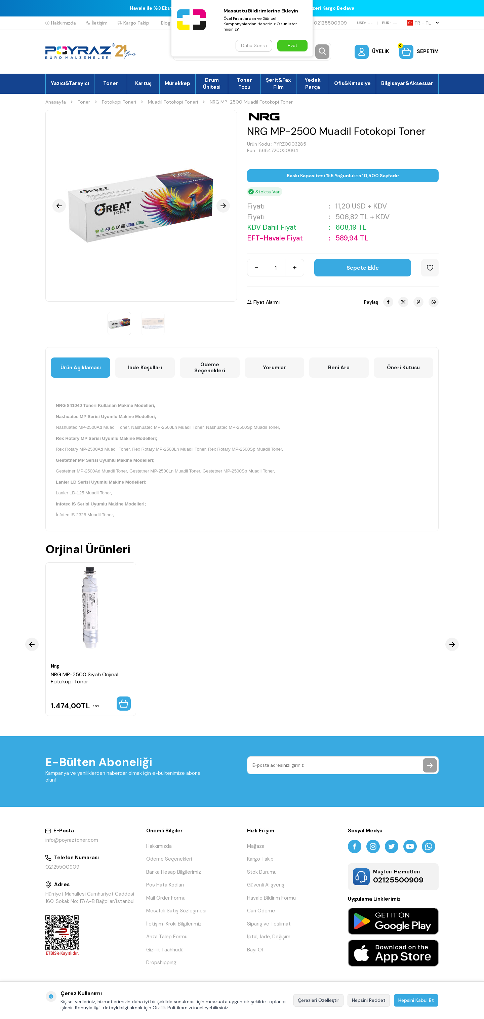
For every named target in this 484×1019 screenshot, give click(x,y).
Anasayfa (55, 102)
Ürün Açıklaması (81, 367)
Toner (110, 83)
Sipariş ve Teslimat (269, 923)
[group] (141, 205)
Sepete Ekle (363, 267)
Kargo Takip (133, 23)
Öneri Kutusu (403, 367)
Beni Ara (339, 367)
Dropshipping (161, 962)
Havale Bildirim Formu (271, 898)
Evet (292, 45)
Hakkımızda (60, 23)
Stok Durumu (262, 872)
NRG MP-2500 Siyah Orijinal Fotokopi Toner (84, 678)
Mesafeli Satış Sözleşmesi (176, 910)
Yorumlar (274, 367)
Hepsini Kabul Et (416, 1000)
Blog (165, 23)
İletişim (97, 23)
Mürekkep (177, 83)
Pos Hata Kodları (165, 884)
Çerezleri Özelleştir (318, 1000)
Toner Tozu (244, 83)
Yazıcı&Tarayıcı (70, 83)
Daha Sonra (254, 45)
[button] (59, 206)
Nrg (55, 666)
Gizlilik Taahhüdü (165, 949)
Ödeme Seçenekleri (209, 367)
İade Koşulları (145, 367)
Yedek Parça (313, 83)
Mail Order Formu (166, 898)
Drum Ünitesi (211, 83)
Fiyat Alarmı (263, 302)
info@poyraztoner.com (71, 840)
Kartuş (143, 83)
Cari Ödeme (261, 910)
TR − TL (423, 23)
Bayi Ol (255, 949)
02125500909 (327, 23)
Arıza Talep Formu (167, 936)
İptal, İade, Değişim (268, 936)
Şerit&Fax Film (278, 83)
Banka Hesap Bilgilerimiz (173, 872)
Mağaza (256, 846)
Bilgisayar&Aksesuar (407, 83)
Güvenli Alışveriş (265, 884)
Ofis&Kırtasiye (352, 83)
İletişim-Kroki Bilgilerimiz (174, 923)
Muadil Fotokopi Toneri (173, 102)
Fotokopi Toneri (119, 102)
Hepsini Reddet (369, 1000)
